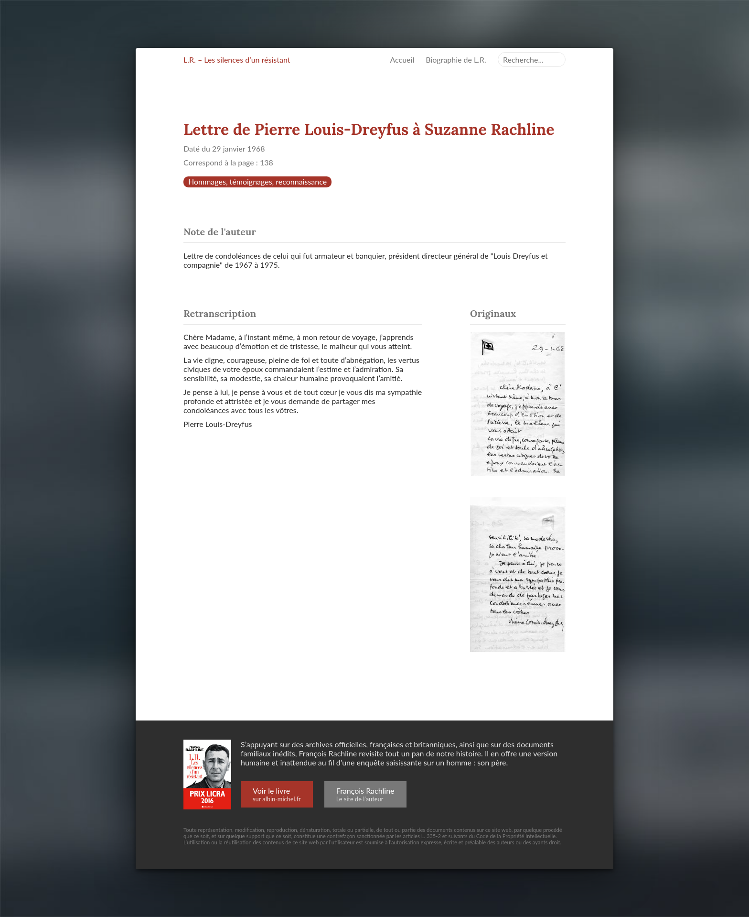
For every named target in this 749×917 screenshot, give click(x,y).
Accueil (402, 59)
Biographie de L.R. (456, 59)
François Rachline (365, 794)
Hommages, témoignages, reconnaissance (257, 181)
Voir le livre (277, 794)
